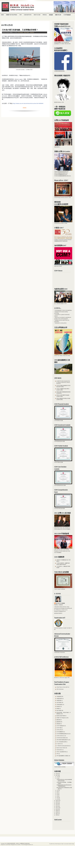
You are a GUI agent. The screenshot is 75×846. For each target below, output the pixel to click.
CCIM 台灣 (58, 729)
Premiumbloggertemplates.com (27, 844)
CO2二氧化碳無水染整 (61, 741)
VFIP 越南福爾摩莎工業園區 (62, 755)
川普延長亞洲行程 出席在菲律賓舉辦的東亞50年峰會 (64, 780)
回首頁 (24, 107)
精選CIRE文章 (58, 14)
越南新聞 (58, 721)
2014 (57, 803)
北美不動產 (58, 702)
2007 (57, 813)
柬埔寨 (57, 708)
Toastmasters (59, 749)
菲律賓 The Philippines (11, 14)
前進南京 (58, 706)
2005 (57, 815)
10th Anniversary (59, 689)
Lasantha (18, 844)
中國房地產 (58, 700)
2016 (57, 800)
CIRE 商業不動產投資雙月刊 (62, 739)
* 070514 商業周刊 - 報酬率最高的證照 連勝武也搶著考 (63, 564)
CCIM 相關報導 (59, 731)
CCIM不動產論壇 (67, 14)
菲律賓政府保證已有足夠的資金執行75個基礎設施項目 (64, 785)
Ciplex (62, 843)
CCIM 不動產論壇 (60, 725)
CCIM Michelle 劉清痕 (61, 737)
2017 (57, 775)
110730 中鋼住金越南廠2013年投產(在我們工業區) (63, 386)
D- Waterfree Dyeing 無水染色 (62, 745)
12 (57, 776)
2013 (57, 804)
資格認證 (51, 14)
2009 (57, 810)
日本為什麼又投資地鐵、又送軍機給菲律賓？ (20, 30)
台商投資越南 (59, 704)
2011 (57, 807)
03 (57, 796)
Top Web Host (52, 843)
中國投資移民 (59, 698)
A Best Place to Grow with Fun (62, 687)
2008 (57, 812)
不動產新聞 (58, 696)
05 (57, 793)
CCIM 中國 (58, 727)
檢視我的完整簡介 (58, 613)
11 (57, 778)
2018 (57, 773)
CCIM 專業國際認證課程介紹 (62, 733)
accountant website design (69, 843)
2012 (57, 806)
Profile (45, 14)
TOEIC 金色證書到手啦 (61, 751)
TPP (57, 753)
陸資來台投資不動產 (60, 715)
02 (57, 797)
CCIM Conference (60, 735)
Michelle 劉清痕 (60, 603)
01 (57, 799)
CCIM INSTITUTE (27, 14)
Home (2, 14)
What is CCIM (37, 14)
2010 (57, 809)
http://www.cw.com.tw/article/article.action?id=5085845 (28, 103)
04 (57, 794)
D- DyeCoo (58, 743)
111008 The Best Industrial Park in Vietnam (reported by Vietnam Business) (63, 382)
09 (57, 791)
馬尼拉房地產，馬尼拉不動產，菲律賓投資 (26, 32)
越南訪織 (58, 719)
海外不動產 (58, 710)
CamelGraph (8, 844)
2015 (57, 801)
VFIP (20, 14)
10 (57, 790)
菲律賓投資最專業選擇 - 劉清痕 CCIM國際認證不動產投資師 (18, 843)
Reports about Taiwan (61, 747)
